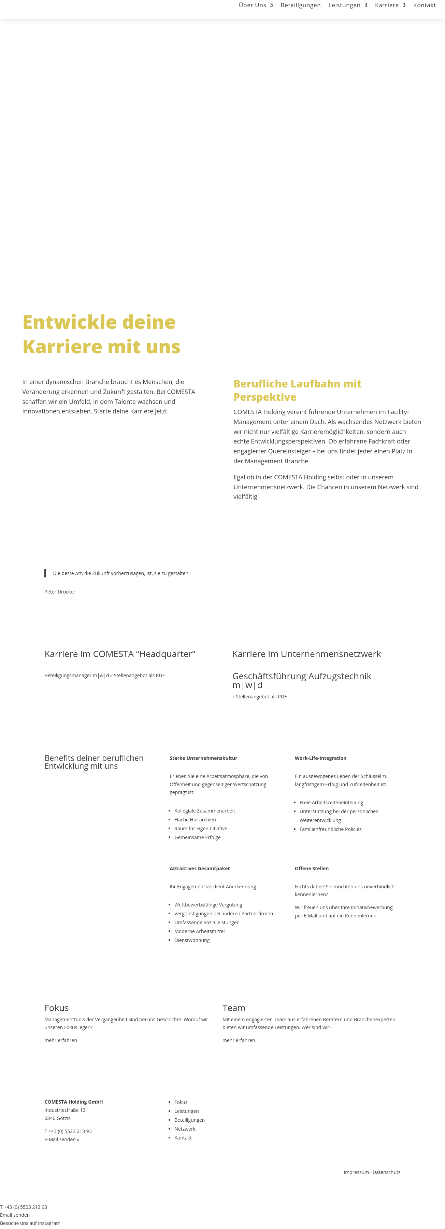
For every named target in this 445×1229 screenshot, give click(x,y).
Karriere (387, 6)
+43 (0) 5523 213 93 (70, 1131)
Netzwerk (185, 1128)
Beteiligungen (301, 6)
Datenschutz (386, 1172)
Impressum (356, 1172)
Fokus (180, 1102)
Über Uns (253, 6)
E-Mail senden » (61, 1139)
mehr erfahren (60, 1040)
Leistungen (345, 6)
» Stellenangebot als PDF (259, 696)
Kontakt (424, 6)
